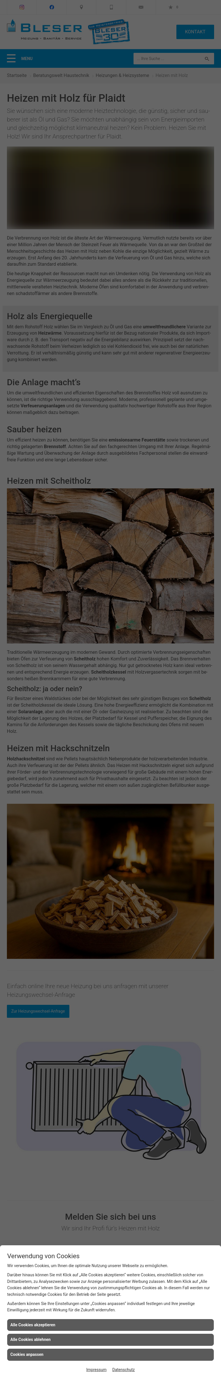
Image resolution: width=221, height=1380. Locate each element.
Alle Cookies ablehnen (30, 1339)
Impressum (96, 1369)
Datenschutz (123, 1369)
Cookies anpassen (26, 1354)
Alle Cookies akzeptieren (32, 1325)
